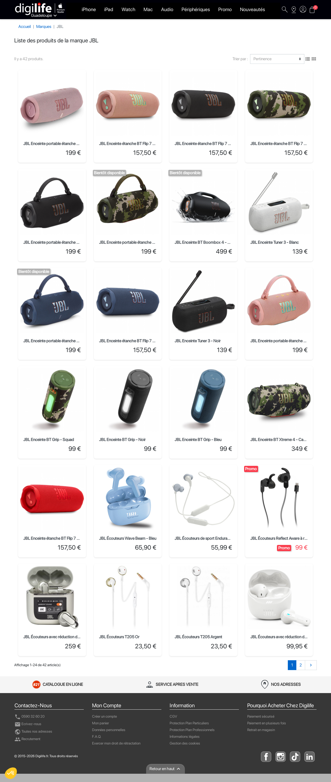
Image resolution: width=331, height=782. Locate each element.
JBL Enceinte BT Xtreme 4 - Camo (279, 439)
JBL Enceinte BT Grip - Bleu (198, 439)
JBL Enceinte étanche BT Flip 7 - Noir (206, 143)
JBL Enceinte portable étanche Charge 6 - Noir (63, 242)
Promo (225, 9)
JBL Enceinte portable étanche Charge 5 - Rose (63, 143)
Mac (148, 9)
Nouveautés (252, 9)
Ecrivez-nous (27, 724)
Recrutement (27, 739)
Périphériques (196, 9)
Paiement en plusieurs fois (266, 723)
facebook (266, 756)
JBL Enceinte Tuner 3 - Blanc (274, 242)
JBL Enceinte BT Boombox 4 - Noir (205, 242)
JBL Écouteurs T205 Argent (198, 636)
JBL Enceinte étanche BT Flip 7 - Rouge (57, 538)
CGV (173, 716)
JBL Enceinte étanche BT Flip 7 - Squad (284, 143)
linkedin (309, 756)
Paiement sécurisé (260, 716)
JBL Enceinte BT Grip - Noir (122, 439)
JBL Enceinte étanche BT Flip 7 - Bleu (130, 340)
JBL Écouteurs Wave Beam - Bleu (127, 538)
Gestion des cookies (185, 743)
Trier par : (240, 58)
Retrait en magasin (261, 730)
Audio (167, 9)
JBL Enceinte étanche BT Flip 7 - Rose (131, 143)
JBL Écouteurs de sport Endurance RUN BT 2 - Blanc (219, 538)
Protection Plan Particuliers (189, 723)
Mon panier (100, 723)
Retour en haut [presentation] (165, 769)
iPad (108, 9)
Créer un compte (104, 716)
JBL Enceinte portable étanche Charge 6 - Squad (141, 242)
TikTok (295, 756)
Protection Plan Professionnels (192, 730)
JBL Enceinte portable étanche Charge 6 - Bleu (63, 340)
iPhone (89, 9)
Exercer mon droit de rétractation (116, 743)
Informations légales (185, 736)
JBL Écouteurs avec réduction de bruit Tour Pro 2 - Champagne (77, 636)
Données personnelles (108, 730)
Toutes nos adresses (33, 731)
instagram (280, 756)
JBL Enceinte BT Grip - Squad (48, 439)
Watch (128, 9)
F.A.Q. (96, 736)
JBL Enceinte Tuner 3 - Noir (198, 340)
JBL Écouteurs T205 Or (119, 636)
